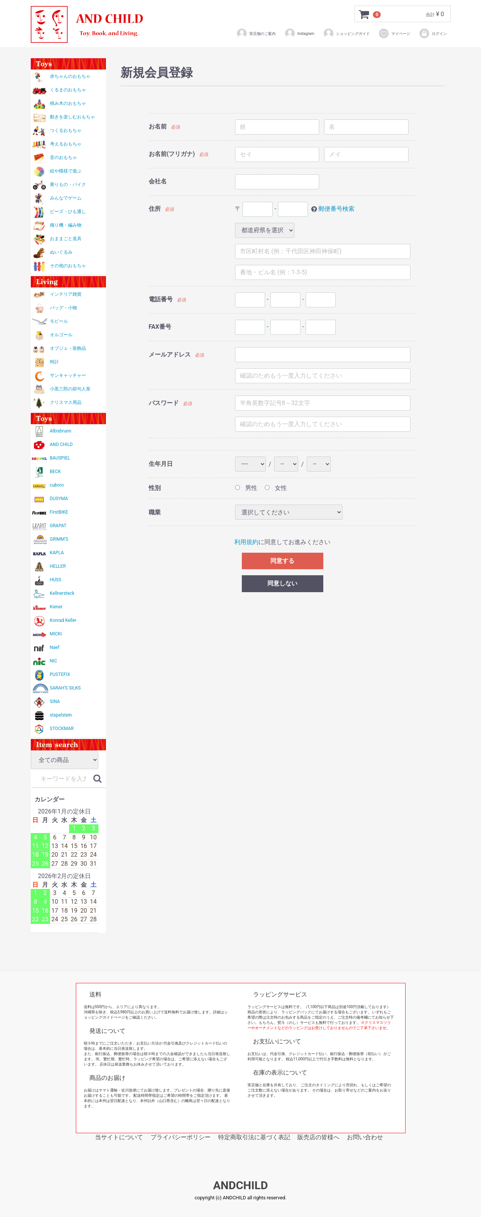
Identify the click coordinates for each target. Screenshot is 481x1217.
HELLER (58, 566)
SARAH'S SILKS (65, 688)
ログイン (433, 33)
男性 (246, 487)
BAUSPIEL (60, 458)
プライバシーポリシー (181, 1137)
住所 (155, 208)
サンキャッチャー (68, 375)
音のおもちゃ (63, 157)
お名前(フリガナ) (172, 153)
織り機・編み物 (65, 225)
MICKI (56, 633)
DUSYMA (59, 498)
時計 (54, 361)
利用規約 (246, 542)
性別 (155, 487)
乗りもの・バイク (68, 184)
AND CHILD (61, 444)
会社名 (158, 181)
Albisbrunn (60, 431)
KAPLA (57, 552)
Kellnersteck (62, 593)
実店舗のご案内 (256, 33)
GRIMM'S (59, 539)
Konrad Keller (63, 620)
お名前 (158, 126)
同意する (282, 560)
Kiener (56, 606)
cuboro (57, 485)
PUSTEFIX (60, 674)
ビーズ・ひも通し (68, 211)
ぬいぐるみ (61, 252)
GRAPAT (58, 525)
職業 (155, 512)
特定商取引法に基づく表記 (254, 1137)
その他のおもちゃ (68, 265)
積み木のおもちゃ (68, 103)
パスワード (164, 403)
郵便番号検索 (336, 208)
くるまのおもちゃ (68, 89)
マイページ (394, 33)
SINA (55, 701)
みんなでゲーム (65, 198)
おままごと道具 (65, 238)
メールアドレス (170, 354)
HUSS (56, 579)
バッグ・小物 (63, 307)
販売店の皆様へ (318, 1137)
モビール (59, 321)
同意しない (282, 583)
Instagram (299, 33)
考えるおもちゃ (65, 144)
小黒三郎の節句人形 (70, 389)
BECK (55, 471)
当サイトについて (119, 1137)
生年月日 (161, 463)
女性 (276, 487)
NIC (53, 661)
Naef (55, 647)
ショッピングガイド (346, 33)
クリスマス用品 (65, 402)
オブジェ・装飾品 (68, 348)
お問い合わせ (365, 1137)
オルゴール (61, 334)
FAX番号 (160, 326)
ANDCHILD (240, 1185)
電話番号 (161, 299)
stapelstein (61, 715)
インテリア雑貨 (65, 294)
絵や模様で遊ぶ (65, 171)
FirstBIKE (59, 512)
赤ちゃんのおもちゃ (70, 76)
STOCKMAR (62, 728)
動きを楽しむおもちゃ (72, 116)
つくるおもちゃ (65, 130)
